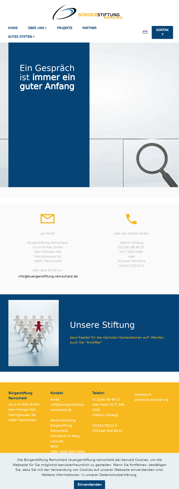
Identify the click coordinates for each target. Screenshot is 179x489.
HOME (12, 28)
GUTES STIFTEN (20, 37)
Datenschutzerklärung (151, 400)
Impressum (143, 394)
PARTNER (89, 28)
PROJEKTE (64, 28)
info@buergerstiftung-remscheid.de (48, 276)
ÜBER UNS (36, 28)
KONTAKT (162, 32)
